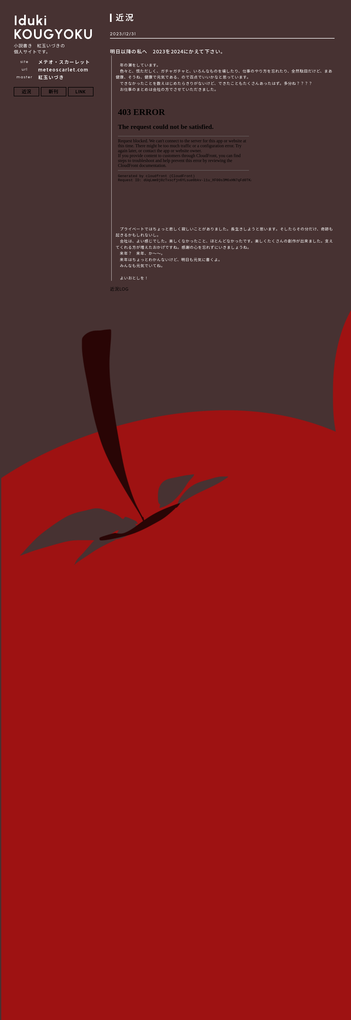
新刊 (53, 91)
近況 (27, 91)
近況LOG (119, 288)
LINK (80, 91)
